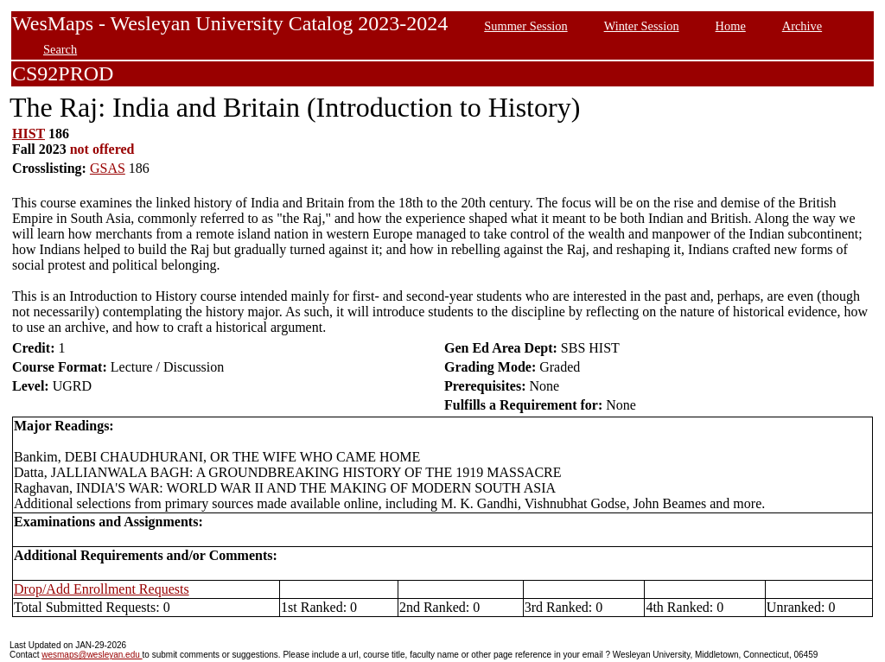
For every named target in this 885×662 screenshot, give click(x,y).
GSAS (107, 168)
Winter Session (641, 26)
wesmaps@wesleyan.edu (91, 654)
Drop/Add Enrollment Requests (101, 589)
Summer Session (525, 26)
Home (731, 26)
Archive (802, 26)
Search (60, 49)
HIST (28, 133)
